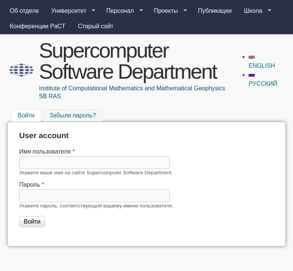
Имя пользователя (47, 151)
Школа (255, 11)
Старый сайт (96, 26)
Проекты (167, 11)
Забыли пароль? (73, 116)
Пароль (31, 184)
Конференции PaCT (37, 26)
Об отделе (24, 11)
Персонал (121, 11)
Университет (70, 11)
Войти (29, 115)
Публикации (215, 11)
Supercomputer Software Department (128, 60)
